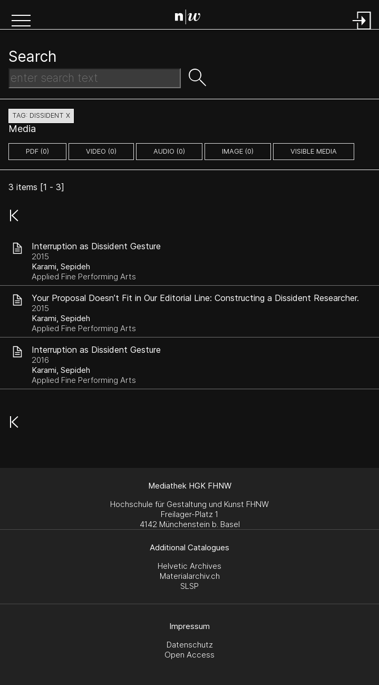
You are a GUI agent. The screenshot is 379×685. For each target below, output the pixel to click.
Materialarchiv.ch (190, 576)
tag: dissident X (41, 115)
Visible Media (313, 151)
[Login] (362, 30)
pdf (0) (37, 151)
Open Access (189, 655)
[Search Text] (94, 78)
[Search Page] (191, 18)
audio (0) (169, 151)
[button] (21, 21)
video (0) (101, 151)
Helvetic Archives (189, 566)
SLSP (189, 586)
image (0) (238, 151)
